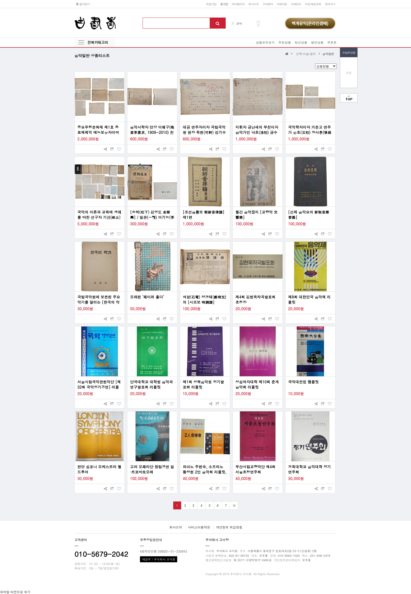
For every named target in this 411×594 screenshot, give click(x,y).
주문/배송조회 (313, 4)
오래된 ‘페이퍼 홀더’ (147, 296)
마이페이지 (238, 4)
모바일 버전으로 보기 (15, 592)
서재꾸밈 (282, 4)
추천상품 (284, 42)
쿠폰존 (332, 42)
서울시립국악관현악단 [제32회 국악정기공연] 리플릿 (99, 384)
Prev (258, 21)
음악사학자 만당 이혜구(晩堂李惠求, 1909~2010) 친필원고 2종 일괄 (152, 129)
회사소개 (253, 4)
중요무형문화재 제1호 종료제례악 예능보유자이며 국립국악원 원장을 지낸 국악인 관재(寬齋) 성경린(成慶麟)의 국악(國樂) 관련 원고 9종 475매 (99, 129)
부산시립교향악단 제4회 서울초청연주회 (255, 469)
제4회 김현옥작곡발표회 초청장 (255, 299)
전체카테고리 (98, 42)
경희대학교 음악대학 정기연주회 (309, 469)
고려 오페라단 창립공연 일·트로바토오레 (152, 469)
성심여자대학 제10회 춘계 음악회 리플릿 (257, 384)
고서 (239, 23)
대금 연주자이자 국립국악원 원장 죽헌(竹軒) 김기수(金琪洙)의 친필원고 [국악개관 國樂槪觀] (204, 129)
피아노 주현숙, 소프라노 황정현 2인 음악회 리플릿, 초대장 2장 (204, 469)
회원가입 (211, 4)
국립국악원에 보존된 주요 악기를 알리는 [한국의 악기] (98, 299)
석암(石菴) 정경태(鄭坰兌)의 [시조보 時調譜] (204, 299)
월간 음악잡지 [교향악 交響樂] (256, 214)
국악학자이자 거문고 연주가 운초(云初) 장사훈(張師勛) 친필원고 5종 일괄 (309, 129)
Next (258, 25)
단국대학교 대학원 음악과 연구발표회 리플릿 (151, 384)
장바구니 (330, 4)
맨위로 (349, 97)
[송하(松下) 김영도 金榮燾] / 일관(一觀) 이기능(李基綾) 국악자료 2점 (152, 214)
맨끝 (234, 505)
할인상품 (317, 42)
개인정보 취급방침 (229, 527)
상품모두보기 (265, 42)
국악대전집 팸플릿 (303, 381)
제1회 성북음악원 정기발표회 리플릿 (203, 384)
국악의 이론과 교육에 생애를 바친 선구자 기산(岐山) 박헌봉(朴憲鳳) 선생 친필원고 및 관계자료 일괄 (99, 214)
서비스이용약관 (199, 527)
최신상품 (301, 42)
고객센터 (267, 4)
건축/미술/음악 (306, 54)
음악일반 (328, 54)
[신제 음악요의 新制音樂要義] (308, 214)
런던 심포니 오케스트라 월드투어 (99, 469)
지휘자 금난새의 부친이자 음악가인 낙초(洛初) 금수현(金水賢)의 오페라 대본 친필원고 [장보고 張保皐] (256, 129)
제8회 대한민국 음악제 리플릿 (309, 299)
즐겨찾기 (83, 4)
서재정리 (295, 4)
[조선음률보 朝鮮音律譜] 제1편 (203, 214)
